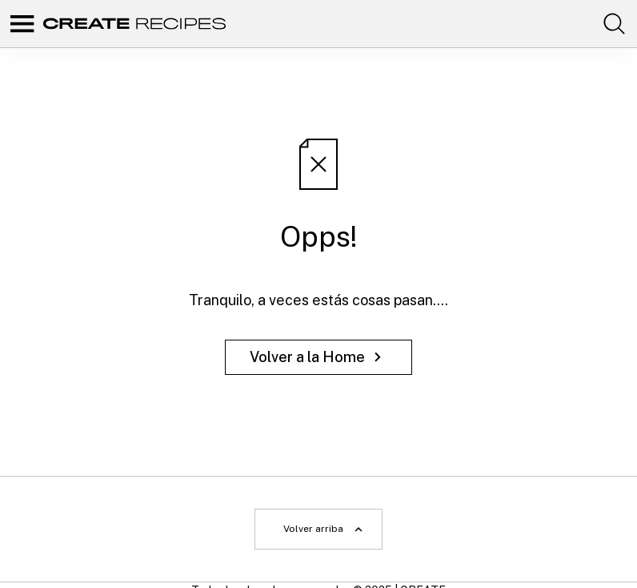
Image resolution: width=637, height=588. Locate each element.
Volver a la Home (318, 357)
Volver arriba (324, 529)
